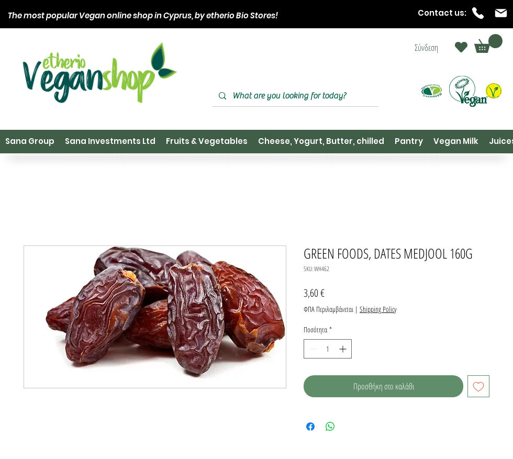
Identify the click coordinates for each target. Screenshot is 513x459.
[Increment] (343, 349)
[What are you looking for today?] (294, 96)
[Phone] (478, 13)
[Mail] (501, 13)
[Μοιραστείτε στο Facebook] (310, 426)
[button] (488, 43)
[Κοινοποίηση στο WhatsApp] (330, 426)
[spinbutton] (327, 349)
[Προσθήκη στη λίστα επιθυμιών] (478, 386)
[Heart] (461, 47)
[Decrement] (311, 349)
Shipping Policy (378, 309)
